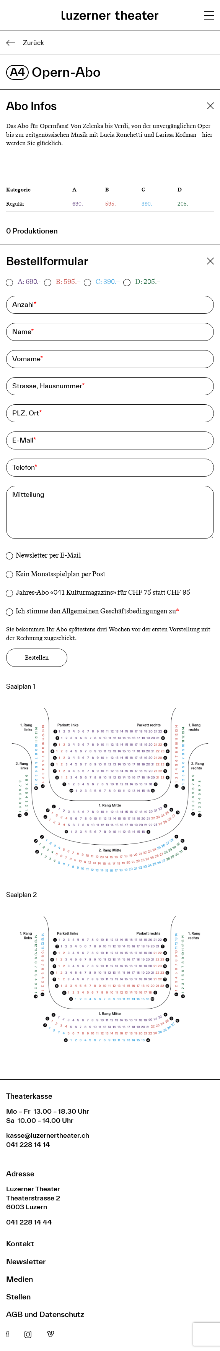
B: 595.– (68, 281)
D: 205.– (147, 281)
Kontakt (20, 1243)
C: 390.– (108, 281)
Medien (19, 1279)
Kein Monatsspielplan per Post (60, 574)
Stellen (18, 1296)
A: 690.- (29, 281)
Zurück (25, 43)
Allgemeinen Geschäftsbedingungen (114, 611)
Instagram (27, 1334)
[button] (110, 792)
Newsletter (26, 1261)
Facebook (7, 1334)
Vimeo (50, 1334)
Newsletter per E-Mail (48, 555)
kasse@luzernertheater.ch (47, 1135)
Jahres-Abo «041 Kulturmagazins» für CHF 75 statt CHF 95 (103, 592)
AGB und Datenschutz (45, 1314)
